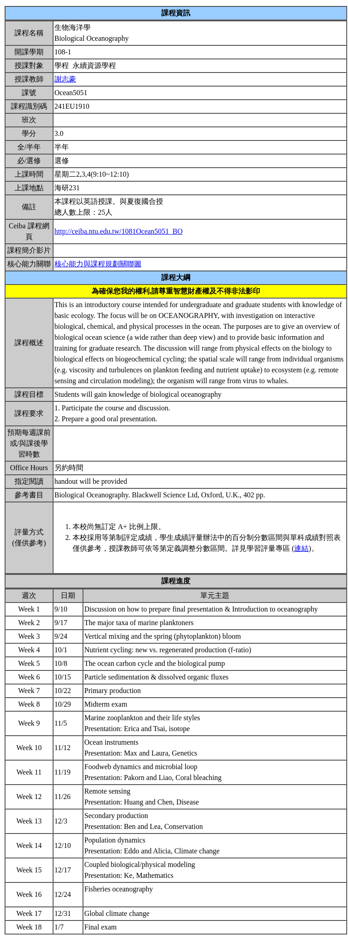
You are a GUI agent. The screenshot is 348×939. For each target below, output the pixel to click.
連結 (301, 548)
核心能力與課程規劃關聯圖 (97, 264)
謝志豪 (65, 79)
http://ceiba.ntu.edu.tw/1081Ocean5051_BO (118, 231)
